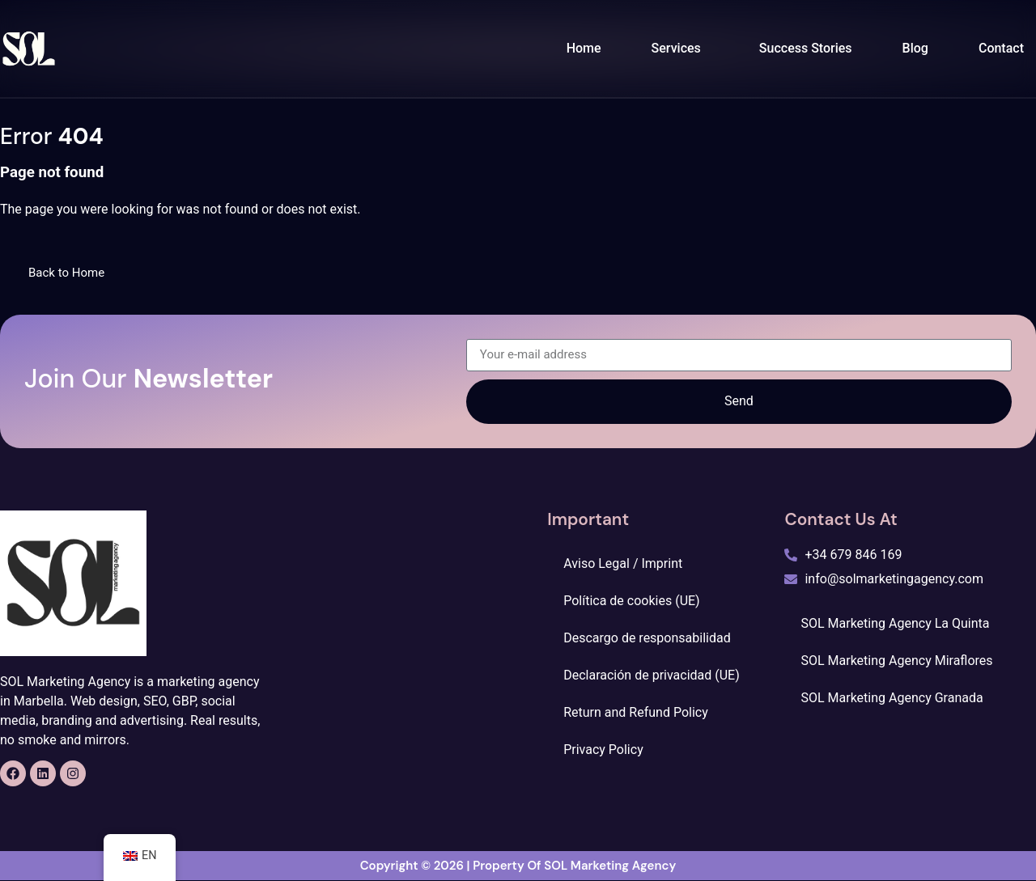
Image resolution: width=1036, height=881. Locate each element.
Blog (915, 48)
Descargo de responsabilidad (646, 638)
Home (584, 48)
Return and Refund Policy (635, 712)
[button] (680, 49)
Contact (1001, 48)
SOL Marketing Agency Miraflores (896, 660)
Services (676, 48)
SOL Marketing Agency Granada (891, 697)
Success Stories (805, 48)
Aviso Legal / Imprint (622, 563)
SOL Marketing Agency (610, 866)
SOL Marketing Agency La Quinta (894, 623)
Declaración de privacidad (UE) (651, 675)
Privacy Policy (603, 749)
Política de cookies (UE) (631, 600)
